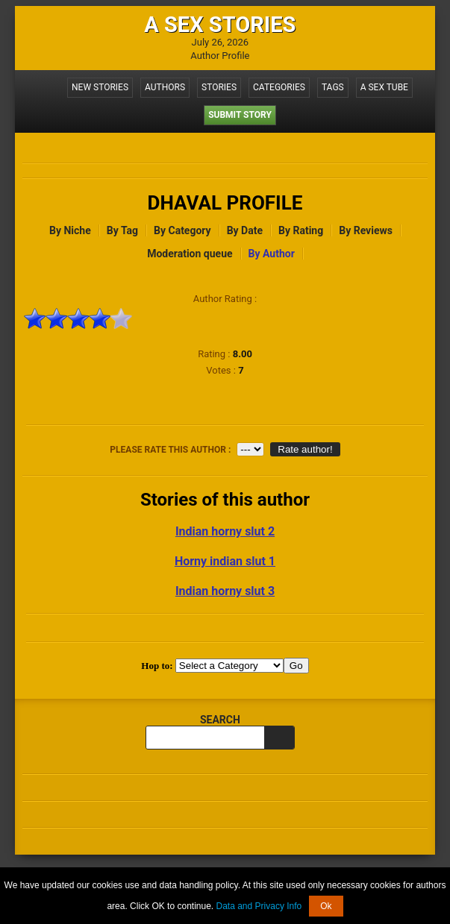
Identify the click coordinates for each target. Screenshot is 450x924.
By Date (245, 230)
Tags (333, 87)
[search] (279, 737)
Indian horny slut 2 (225, 531)
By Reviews (366, 230)
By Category (182, 230)
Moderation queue (189, 254)
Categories (279, 87)
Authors (165, 87)
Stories (219, 87)
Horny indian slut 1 (225, 561)
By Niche (70, 230)
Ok (325, 906)
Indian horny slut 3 (225, 591)
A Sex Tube (384, 87)
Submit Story (240, 115)
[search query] (205, 737)
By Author (272, 254)
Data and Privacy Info (259, 906)
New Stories (100, 87)
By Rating (300, 230)
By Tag (122, 230)
